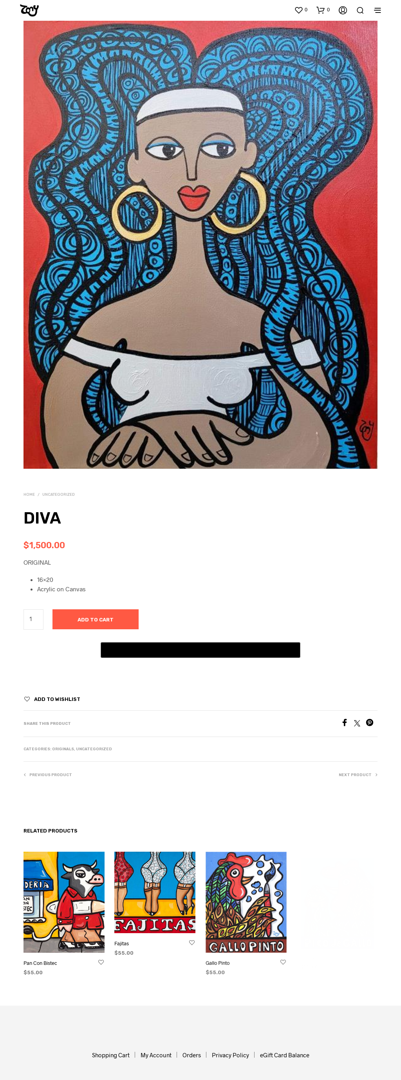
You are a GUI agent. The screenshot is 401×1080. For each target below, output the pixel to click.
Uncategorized (58, 494)
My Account (156, 1054)
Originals (63, 749)
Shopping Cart (111, 1054)
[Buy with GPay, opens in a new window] (200, 650)
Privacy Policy (230, 1054)
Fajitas (123, 942)
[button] (300, 10)
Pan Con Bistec (41, 962)
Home (29, 494)
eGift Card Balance (284, 1054)
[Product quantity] (33, 619)
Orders (191, 1054)
